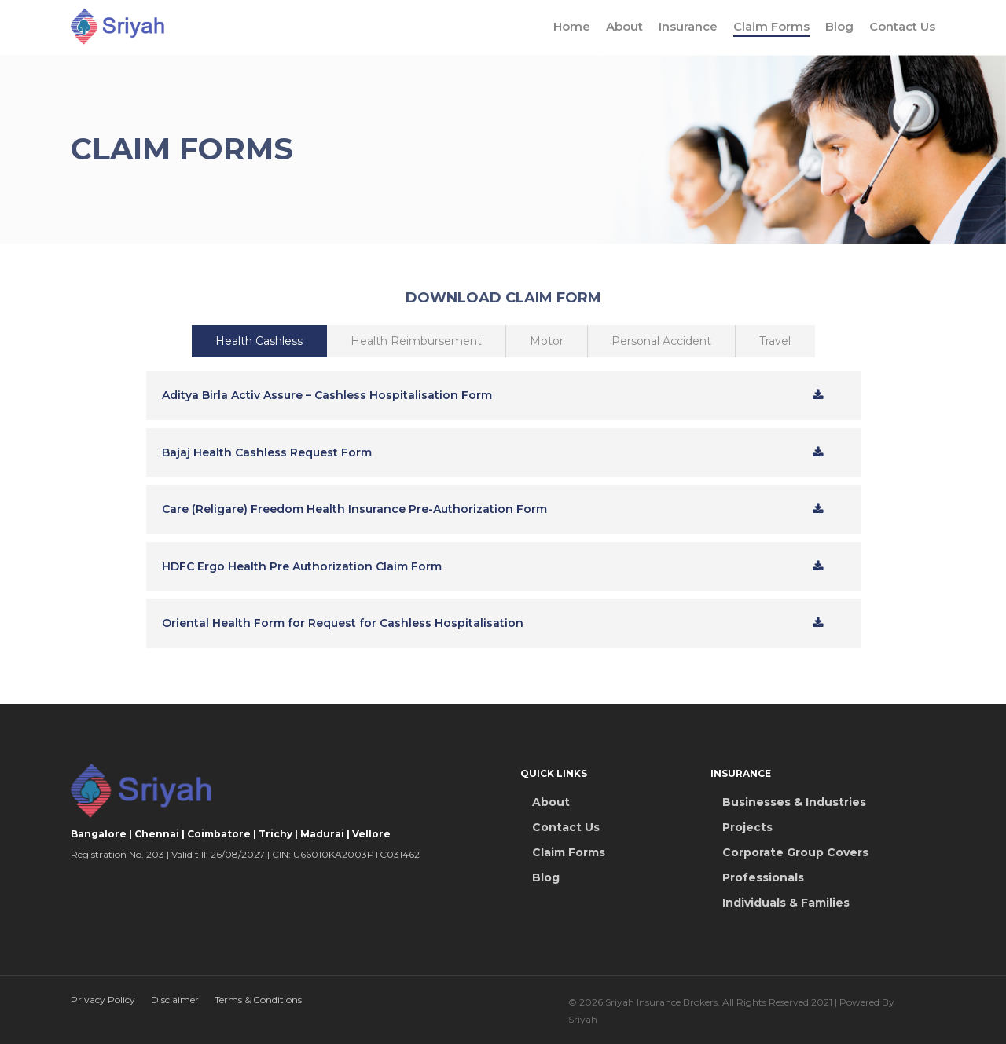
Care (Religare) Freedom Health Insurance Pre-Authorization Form (354, 509)
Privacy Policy (103, 1000)
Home (571, 27)
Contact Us (902, 27)
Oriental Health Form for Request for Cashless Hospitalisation (342, 623)
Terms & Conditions (258, 1000)
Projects (747, 827)
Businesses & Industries (794, 802)
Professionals (763, 877)
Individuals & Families (786, 903)
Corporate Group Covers (795, 852)
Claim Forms (771, 27)
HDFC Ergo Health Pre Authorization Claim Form (302, 566)
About (624, 27)
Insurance (688, 27)
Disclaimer (175, 1000)
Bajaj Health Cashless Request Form (267, 452)
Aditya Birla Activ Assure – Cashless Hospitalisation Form (327, 395)
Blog (839, 27)
